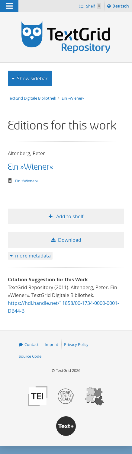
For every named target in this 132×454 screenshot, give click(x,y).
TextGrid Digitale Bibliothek (32, 98)
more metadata (33, 255)
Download (69, 240)
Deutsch (121, 7)
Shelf (93, 6)
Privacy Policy (76, 344)
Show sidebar (32, 78)
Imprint (51, 344)
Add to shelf (69, 216)
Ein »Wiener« (73, 98)
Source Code (30, 356)
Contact (31, 344)
